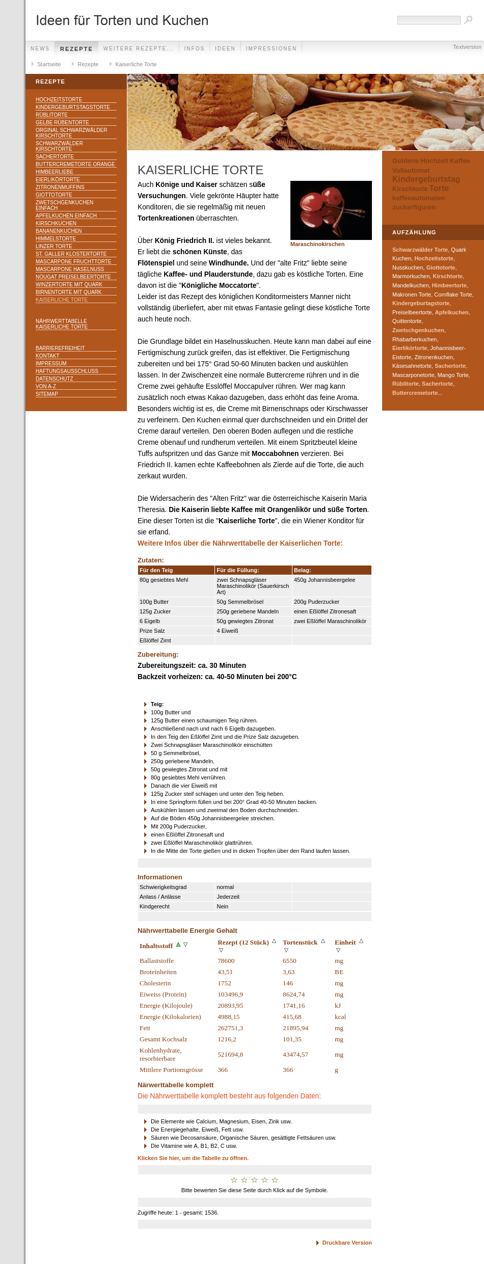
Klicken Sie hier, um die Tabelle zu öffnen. (193, 1158)
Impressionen (272, 48)
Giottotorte (54, 195)
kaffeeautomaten (418, 198)
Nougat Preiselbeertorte (73, 277)
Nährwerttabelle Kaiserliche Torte (62, 324)
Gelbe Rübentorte (62, 122)
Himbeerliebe (54, 172)
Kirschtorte (409, 189)
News (40, 48)
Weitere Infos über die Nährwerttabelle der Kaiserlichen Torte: (240, 543)
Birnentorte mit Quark (68, 292)
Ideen (225, 48)
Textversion (467, 47)
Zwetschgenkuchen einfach (64, 205)
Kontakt (47, 356)
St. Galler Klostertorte (71, 254)
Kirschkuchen (56, 223)
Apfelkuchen (452, 312)
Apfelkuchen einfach (66, 216)
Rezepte (76, 49)
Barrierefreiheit (60, 348)
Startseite (49, 64)
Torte (439, 188)
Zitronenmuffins (60, 187)
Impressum (51, 363)
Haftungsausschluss (67, 371)
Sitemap (47, 394)
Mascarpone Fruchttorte (74, 261)
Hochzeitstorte (59, 99)
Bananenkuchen (59, 231)
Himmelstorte (56, 238)
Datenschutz (54, 379)
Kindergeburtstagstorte (73, 107)
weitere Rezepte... (138, 48)
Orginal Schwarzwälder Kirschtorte (71, 133)
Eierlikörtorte (58, 179)
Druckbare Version (347, 1243)
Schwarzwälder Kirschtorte (59, 146)
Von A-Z (46, 386)
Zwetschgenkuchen (418, 330)
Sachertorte (55, 156)
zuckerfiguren (414, 207)
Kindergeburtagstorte (420, 303)
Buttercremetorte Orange (75, 164)
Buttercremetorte (415, 393)
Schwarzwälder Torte (420, 250)
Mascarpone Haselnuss (70, 269)
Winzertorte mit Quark (69, 284)
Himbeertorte (449, 285)
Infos (194, 48)
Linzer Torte (54, 246)
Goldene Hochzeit (420, 161)
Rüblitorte (52, 115)
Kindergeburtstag (426, 179)
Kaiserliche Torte (135, 64)
